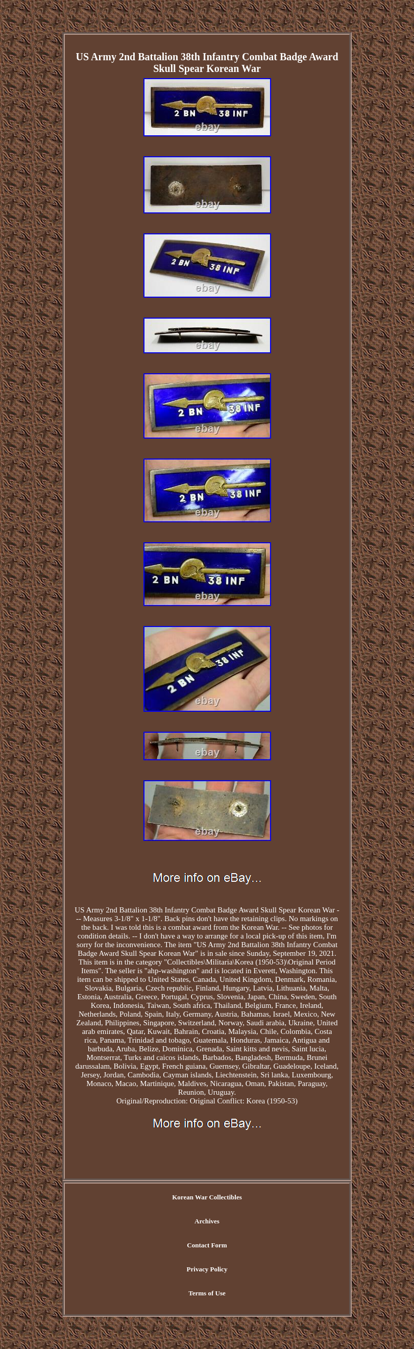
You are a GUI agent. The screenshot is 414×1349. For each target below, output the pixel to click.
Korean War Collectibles (207, 1197)
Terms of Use (206, 1293)
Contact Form (207, 1245)
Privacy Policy (207, 1269)
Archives (207, 1221)
